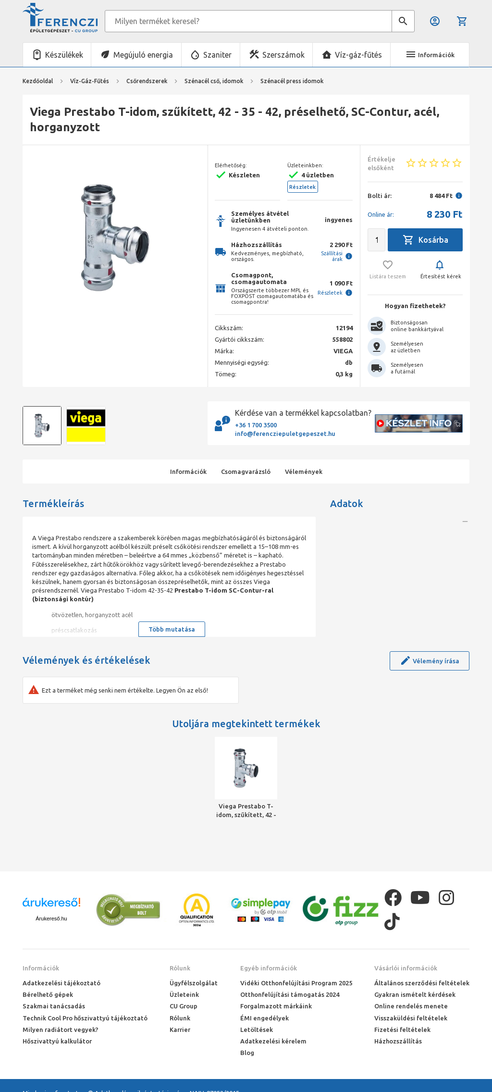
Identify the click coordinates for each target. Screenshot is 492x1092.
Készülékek (64, 54)
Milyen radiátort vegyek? (60, 1029)
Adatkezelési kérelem (273, 1041)
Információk (41, 968)
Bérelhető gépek (48, 994)
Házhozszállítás (398, 1041)
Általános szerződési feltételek (421, 983)
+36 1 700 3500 (256, 425)
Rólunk (180, 968)
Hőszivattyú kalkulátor (57, 1041)
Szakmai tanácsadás (54, 1006)
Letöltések (256, 1029)
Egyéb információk (268, 968)
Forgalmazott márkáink (276, 1006)
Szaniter (217, 54)
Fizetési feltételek (402, 1029)
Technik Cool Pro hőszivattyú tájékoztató (85, 1018)
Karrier (180, 1029)
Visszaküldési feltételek (410, 1018)
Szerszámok (283, 54)
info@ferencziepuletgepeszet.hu (285, 433)
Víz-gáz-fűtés (358, 54)
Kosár (462, 21)
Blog (247, 1052)
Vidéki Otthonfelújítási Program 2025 (296, 983)
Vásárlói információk (405, 968)
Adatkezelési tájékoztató (61, 983)
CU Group (183, 1006)
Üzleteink (184, 994)
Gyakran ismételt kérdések (414, 994)
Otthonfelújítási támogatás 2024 (289, 994)
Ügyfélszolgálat (194, 983)
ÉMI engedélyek (264, 1018)
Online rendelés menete (411, 1006)
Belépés (435, 21)
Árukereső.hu (51, 918)
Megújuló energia (143, 54)
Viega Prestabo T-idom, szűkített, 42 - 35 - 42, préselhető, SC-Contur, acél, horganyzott (246, 811)
